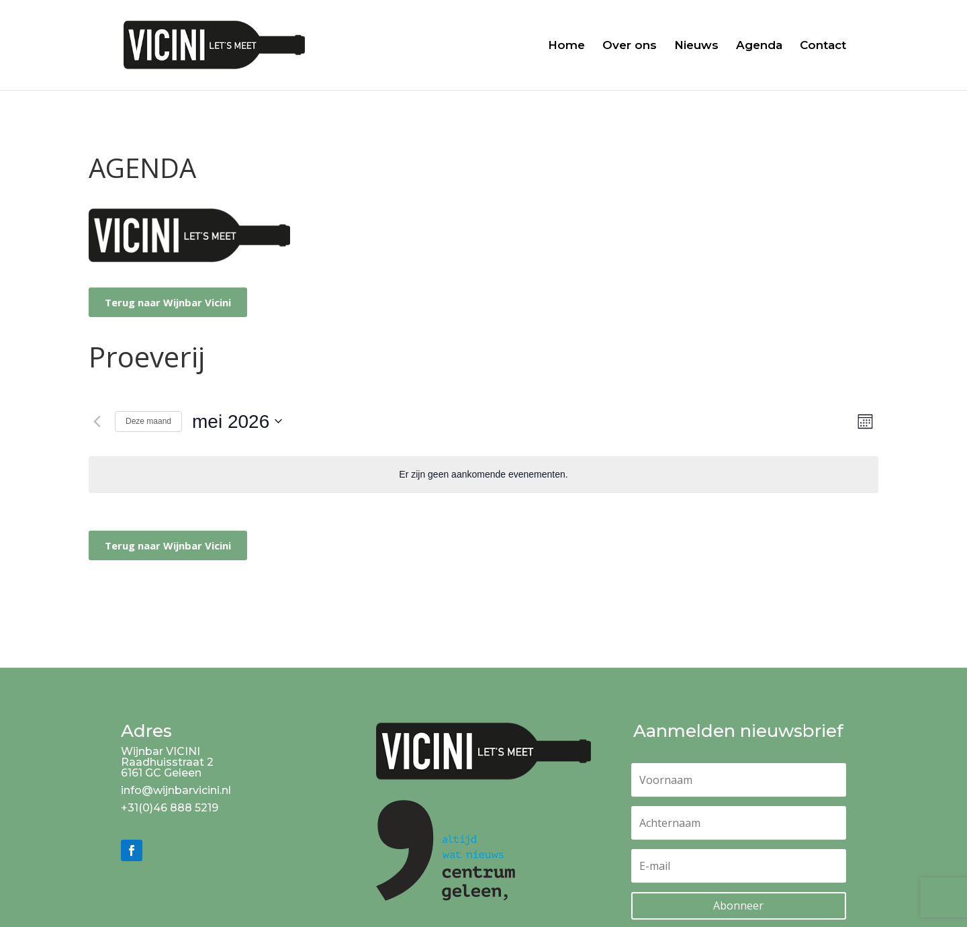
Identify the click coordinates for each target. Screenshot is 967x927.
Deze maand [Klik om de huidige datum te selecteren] (148, 421)
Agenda (759, 46)
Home (566, 46)
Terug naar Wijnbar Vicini (168, 302)
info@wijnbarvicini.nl (176, 790)
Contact (823, 46)
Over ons (629, 46)
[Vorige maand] (97, 421)
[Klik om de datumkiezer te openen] (237, 421)
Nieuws (696, 46)
